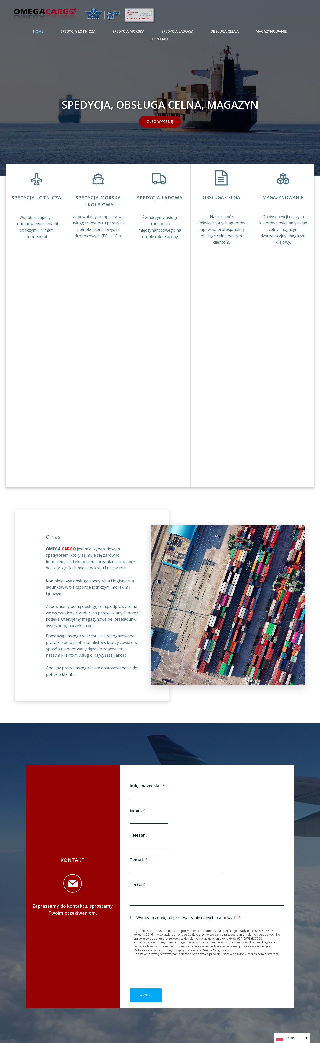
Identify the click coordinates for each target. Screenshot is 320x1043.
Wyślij (146, 995)
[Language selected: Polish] (292, 1038)
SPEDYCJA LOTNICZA (78, 31)
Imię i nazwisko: (147, 785)
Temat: (139, 859)
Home (38, 31)
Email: (137, 810)
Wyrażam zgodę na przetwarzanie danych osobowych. (188, 917)
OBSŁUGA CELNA (224, 31)
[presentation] (168, 980)
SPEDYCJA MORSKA (128, 31)
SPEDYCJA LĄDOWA (178, 31)
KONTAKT (160, 39)
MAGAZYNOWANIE (271, 31)
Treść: (137, 884)
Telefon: (138, 835)
